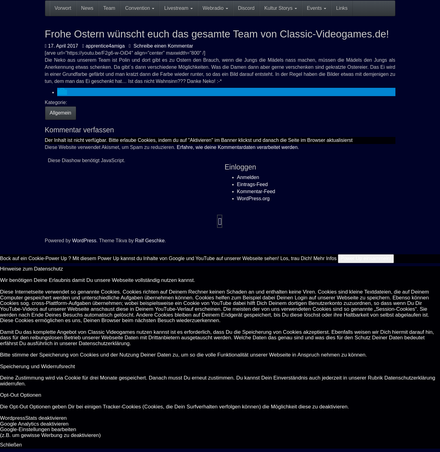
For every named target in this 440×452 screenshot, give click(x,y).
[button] (62, 92)
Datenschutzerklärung (104, 343)
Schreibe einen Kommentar (161, 46)
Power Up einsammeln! (365, 258)
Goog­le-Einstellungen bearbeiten (38, 429)
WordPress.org (253, 198)
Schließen (11, 444)
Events (316, 8)
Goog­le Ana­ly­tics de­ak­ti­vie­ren (34, 424)
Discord (246, 8)
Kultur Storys (280, 8)
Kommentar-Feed (256, 191)
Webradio (215, 8)
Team (109, 8)
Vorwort (63, 8)
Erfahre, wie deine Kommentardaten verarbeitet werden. (238, 147)
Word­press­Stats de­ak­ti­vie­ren (33, 418)
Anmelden (248, 177)
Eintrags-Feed (252, 184)
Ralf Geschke (150, 240)
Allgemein (60, 112)
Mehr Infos (325, 258)
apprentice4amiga (103, 46)
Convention (139, 8)
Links (341, 8)
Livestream (178, 8)
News (87, 8)
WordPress (84, 240)
